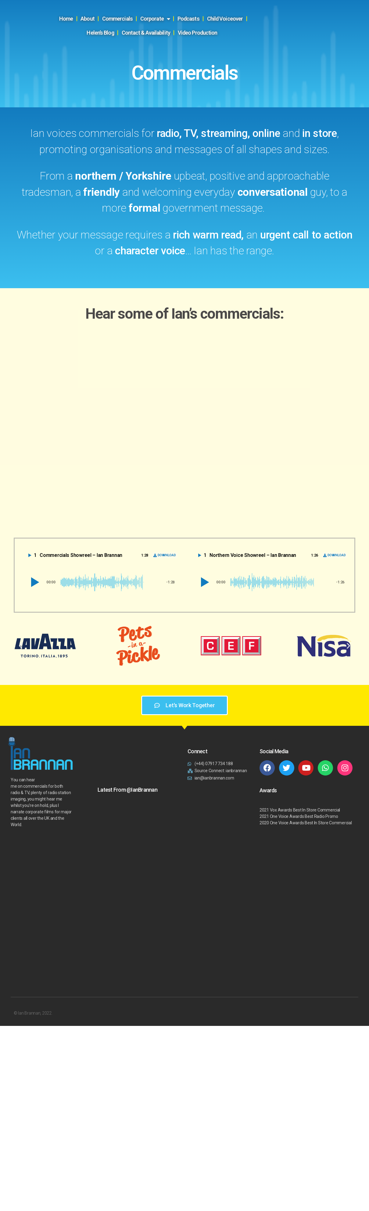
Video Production (213, 22)
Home (81, 8)
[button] (34, 582)
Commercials (132, 8)
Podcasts (204, 8)
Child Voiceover (240, 8)
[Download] (164, 555)
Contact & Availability (161, 22)
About (103, 8)
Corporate (170, 8)
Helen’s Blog (279, 8)
